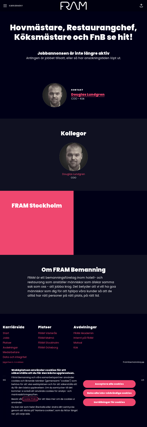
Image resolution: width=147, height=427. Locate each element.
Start (6, 333)
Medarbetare (11, 352)
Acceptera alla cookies (109, 384)
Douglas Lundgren (88, 94)
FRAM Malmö (46, 338)
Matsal (78, 342)
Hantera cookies (13, 362)
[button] (141, 6)
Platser (7, 342)
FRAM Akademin (84, 333)
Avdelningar (10, 347)
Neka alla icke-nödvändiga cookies (109, 393)
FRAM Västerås (47, 333)
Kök (76, 347)
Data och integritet (15, 357)
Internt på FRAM (83, 338)
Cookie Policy (30, 399)
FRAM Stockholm (48, 342)
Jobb (6, 338)
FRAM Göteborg (48, 347)
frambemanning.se (133, 362)
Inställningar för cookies (109, 402)
